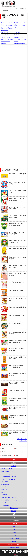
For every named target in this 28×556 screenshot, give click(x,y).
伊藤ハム (13, 466)
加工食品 (13, 463)
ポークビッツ (4, 34)
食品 (14, 459)
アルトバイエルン (5, 32)
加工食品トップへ (22, 439)
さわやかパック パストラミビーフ (9, 476)
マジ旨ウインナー (18, 37)
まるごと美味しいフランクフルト (9, 500)
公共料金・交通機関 (13, 538)
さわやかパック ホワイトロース (8, 474)
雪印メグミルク (14, 508)
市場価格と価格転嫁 (13, 547)
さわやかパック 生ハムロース (8, 479)
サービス (13, 535)
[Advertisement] (14, 59)
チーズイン (16, 34)
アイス (14, 517)
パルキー (3, 43)
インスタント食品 (14, 520)
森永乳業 (13, 511)
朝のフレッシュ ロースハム (7, 468)
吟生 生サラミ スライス (19, 43)
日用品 (14, 532)
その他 (14, 541)
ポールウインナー (5, 37)
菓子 (14, 514)
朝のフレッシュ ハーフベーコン (8, 471)
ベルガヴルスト (18, 32)
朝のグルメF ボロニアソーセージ (9, 497)
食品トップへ (23, 441)
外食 (14, 529)
